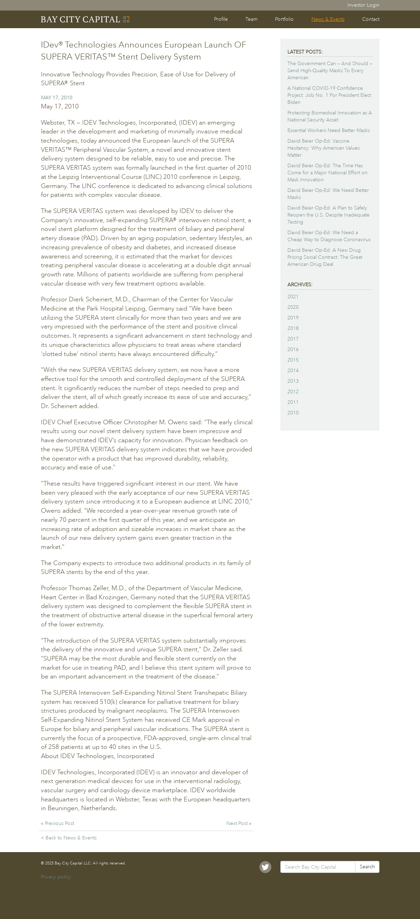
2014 (293, 371)
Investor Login (363, 5)
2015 (293, 360)
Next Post (237, 823)
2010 (293, 413)
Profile (221, 19)
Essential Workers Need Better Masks (328, 130)
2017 (293, 339)
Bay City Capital (85, 19)
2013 (293, 381)
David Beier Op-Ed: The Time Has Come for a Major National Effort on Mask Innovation (327, 173)
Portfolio (284, 19)
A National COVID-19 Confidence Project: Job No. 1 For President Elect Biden (329, 95)
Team (251, 19)
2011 (293, 402)
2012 (293, 392)
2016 (293, 349)
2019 (293, 318)
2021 (293, 297)
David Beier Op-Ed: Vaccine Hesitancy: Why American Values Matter (323, 148)
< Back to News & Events (69, 838)
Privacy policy (56, 877)
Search (367, 867)
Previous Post (59, 823)
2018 (293, 328)
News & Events (328, 19)
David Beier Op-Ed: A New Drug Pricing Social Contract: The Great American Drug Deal (324, 257)
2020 (293, 307)
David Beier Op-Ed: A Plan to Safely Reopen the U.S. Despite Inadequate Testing (328, 215)
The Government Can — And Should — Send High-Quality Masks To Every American (329, 71)
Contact (370, 19)
